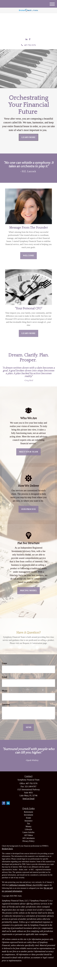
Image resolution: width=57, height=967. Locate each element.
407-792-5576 (28, 45)
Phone (4, 691)
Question (6, 704)
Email (4, 677)
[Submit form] (28, 727)
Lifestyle (28, 829)
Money (28, 826)
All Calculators (28, 838)
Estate (28, 818)
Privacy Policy (28, 841)
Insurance (28, 821)
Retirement (28, 812)
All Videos (28, 835)
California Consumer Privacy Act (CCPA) (26, 885)
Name (4, 663)
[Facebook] (29, 39)
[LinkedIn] (26, 39)
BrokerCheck (7, 849)
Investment (28, 815)
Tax (28, 823)
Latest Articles (28, 832)
